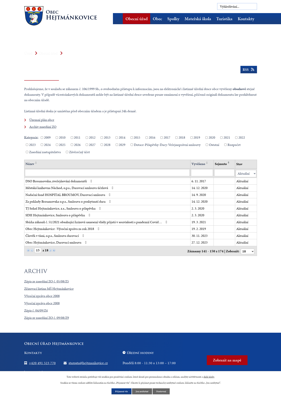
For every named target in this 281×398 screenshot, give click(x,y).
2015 (137, 137)
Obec (157, 19)
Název (29, 163)
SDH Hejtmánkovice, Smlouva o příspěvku (58, 214)
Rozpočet (234, 144)
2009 (47, 137)
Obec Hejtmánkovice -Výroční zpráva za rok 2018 (63, 228)
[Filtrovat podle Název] (107, 172)
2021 (227, 137)
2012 (92, 137)
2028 (107, 144)
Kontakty (246, 19)
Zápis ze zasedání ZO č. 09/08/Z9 (46, 316)
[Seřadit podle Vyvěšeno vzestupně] (207, 162)
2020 (212, 137)
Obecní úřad (136, 19)
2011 (77, 137)
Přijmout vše (120, 391)
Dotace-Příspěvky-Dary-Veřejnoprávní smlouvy (167, 144)
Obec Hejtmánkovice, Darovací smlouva (56, 241)
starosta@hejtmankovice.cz (88, 361)
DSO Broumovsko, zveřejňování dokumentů (59, 180)
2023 (32, 144)
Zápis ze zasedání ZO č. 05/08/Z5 (46, 280)
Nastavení (162, 391)
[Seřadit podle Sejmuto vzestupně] (229, 162)
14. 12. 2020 (200, 187)
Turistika (224, 19)
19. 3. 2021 (199, 221)
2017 (167, 137)
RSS (248, 70)
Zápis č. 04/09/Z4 (36, 309)
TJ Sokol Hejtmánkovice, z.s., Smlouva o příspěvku (63, 207)
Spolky (173, 19)
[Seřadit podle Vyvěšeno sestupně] (207, 163)
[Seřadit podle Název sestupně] (36, 163)
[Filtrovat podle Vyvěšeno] (202, 172)
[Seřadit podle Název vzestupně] (36, 162)
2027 (92, 144)
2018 (182, 137)
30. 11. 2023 (200, 234)
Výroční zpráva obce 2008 (42, 294)
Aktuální (242, 180)
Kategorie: (31, 137)
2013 (107, 137)
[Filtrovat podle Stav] (246, 173)
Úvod (119, 18)
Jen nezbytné (142, 391)
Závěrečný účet (79, 151)
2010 (62, 137)
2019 (197, 137)
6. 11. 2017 (199, 180)
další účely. (209, 376)
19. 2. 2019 (199, 228)
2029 (122, 144)
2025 (62, 144)
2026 (77, 144)
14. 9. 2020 (199, 194)
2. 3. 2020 (198, 207)
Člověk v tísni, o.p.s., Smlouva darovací (55, 234)
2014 (122, 137)
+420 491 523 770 (42, 361)
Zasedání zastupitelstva (45, 151)
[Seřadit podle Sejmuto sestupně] (229, 163)
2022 (241, 137)
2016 (152, 137)
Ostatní (214, 144)
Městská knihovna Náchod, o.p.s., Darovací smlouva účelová (70, 187)
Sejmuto (221, 163)
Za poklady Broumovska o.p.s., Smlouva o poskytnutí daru (68, 200)
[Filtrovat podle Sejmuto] (224, 172)
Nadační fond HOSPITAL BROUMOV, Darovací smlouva (68, 194)
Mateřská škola (198, 19)
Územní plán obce (41, 119)
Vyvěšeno (198, 163)
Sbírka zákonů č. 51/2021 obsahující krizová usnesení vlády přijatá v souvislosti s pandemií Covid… (97, 221)
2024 (47, 144)
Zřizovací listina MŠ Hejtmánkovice (49, 287)
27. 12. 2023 (200, 241)
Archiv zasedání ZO (42, 126)
